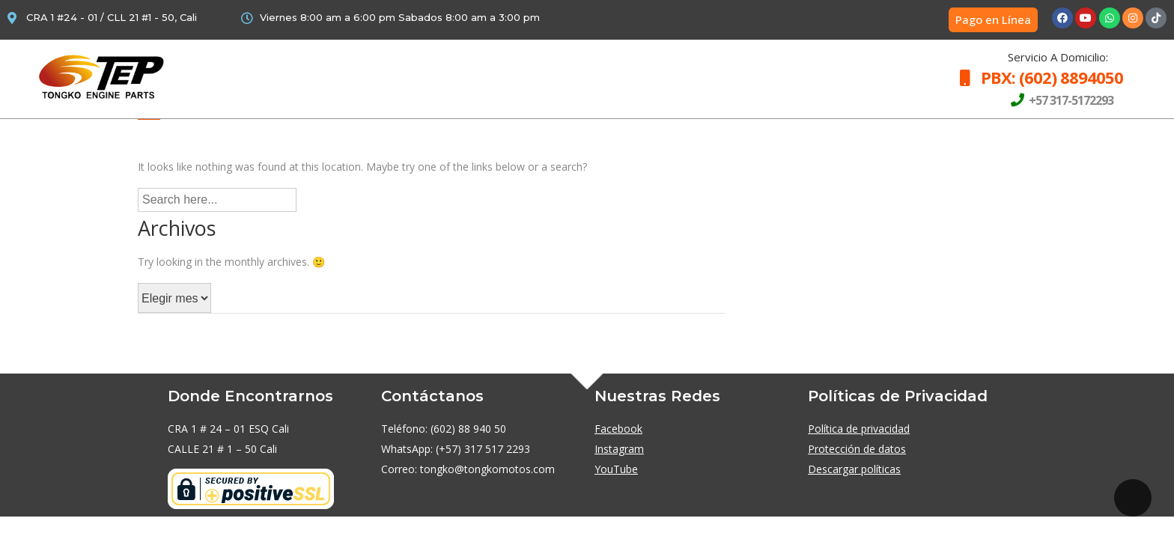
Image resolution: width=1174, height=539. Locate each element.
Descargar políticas (854, 469)
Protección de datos (857, 449)
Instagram (619, 449)
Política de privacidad (859, 428)
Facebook (618, 428)
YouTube (616, 469)
